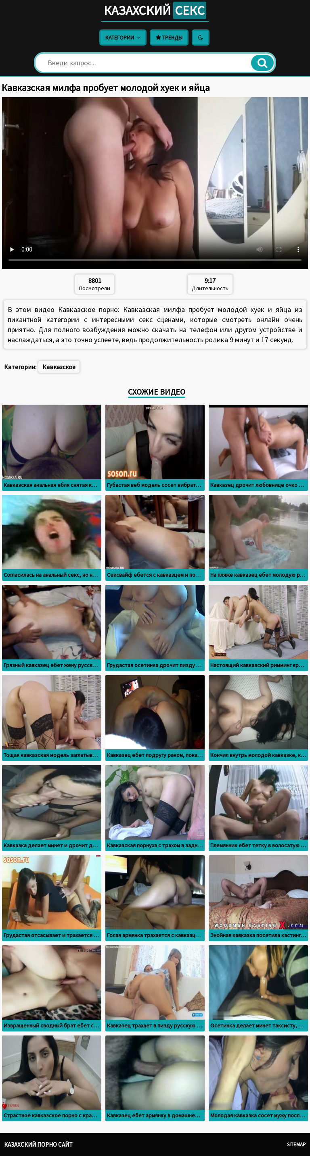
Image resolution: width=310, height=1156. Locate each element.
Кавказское (58, 367)
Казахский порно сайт (38, 1144)
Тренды (169, 37)
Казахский (155, 10)
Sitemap (296, 1144)
